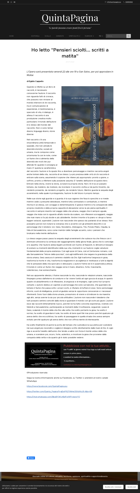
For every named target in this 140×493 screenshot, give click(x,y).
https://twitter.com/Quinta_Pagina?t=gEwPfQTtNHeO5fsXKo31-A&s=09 (59, 391)
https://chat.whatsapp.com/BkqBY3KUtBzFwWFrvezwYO (53, 397)
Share (31, 458)
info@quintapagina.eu (114, 2)
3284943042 (129, 2)
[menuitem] (12, 36)
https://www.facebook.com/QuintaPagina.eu (47, 386)
